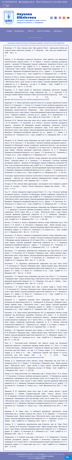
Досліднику (59, 31)
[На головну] (8, 17)
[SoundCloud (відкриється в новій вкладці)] (64, 17)
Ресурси (31, 31)
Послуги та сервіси (44, 31)
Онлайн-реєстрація (35, 38)
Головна (9, 31)
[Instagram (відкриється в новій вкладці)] (59, 17)
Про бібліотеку (20, 31)
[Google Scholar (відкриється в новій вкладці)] (51, 17)
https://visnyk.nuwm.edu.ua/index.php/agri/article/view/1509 (30, 99)
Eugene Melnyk (39, 458)
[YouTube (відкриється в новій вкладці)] (68, 17)
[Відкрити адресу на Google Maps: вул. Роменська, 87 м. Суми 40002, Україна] (52, 2)
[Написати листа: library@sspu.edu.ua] (26, 2)
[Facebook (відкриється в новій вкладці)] (55, 17)
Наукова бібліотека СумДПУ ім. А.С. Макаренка (30, 454)
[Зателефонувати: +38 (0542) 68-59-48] (9, 2)
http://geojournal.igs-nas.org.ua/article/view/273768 (27, 357)
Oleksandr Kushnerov (47, 456)
